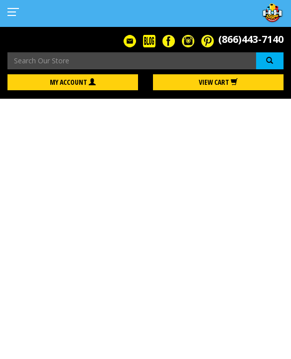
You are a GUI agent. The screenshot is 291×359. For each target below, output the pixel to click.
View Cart (218, 82)
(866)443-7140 (251, 39)
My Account (73, 82)
